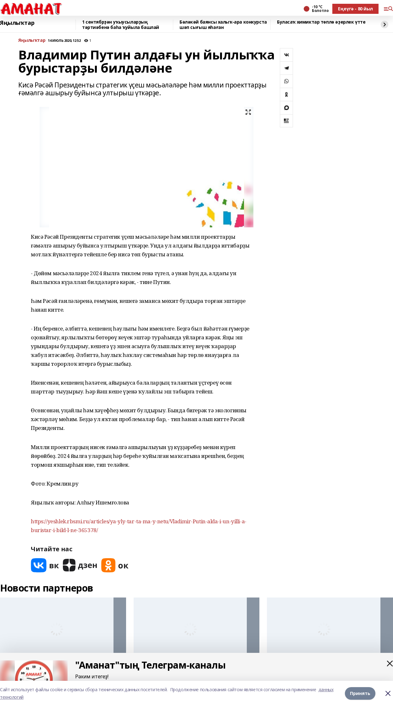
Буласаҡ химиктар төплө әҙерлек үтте (321, 22)
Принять (360, 693)
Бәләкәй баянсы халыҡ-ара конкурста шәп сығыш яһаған (223, 24)
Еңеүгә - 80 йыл (355, 9)
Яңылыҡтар (17, 22)
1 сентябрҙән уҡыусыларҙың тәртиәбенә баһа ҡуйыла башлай (120, 24)
